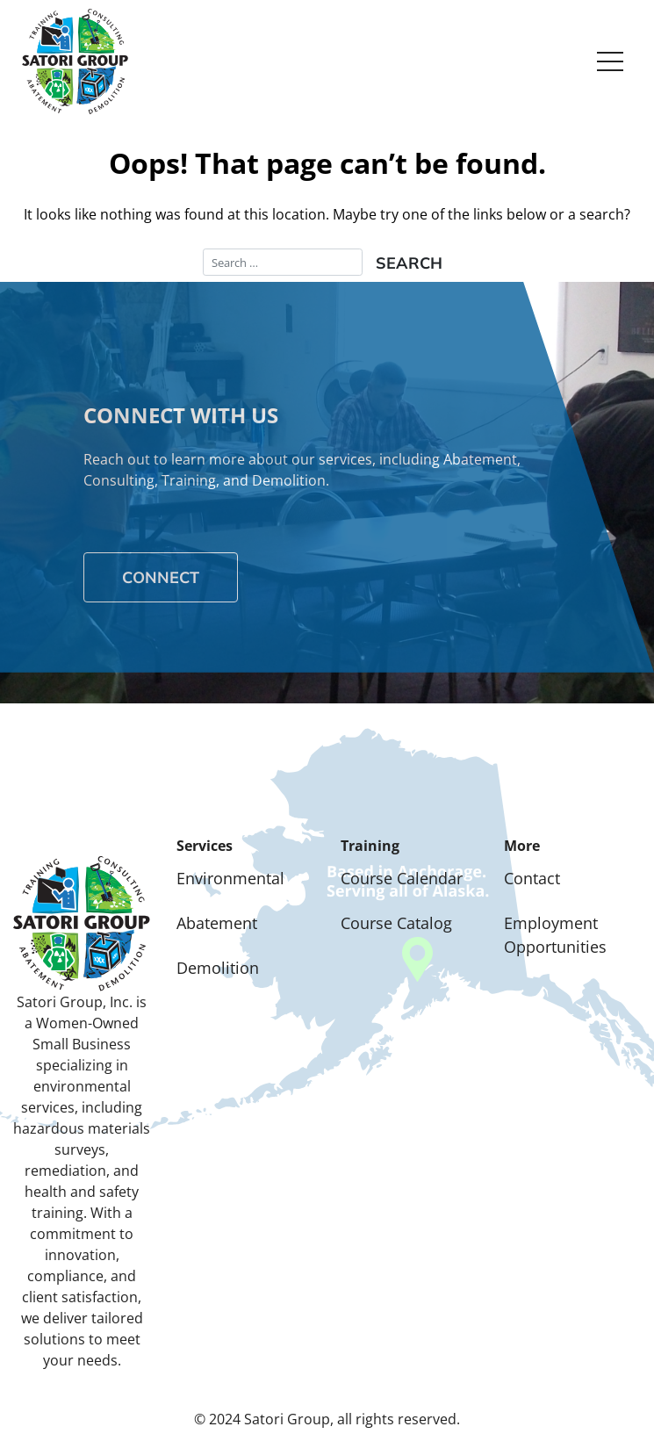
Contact (532, 878)
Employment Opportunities (555, 934)
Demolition (217, 967)
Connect (160, 577)
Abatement (216, 922)
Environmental (230, 878)
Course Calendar (402, 878)
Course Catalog (396, 922)
